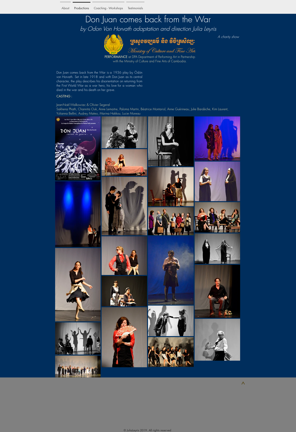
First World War (73, 85)
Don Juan (118, 77)
